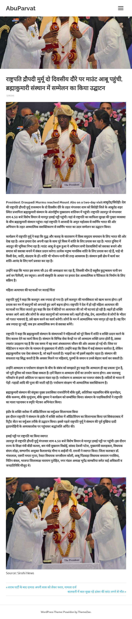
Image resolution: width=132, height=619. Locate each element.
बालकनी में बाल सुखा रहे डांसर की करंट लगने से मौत (96, 591)
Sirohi (10, 95)
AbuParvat (22, 8)
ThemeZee (84, 611)
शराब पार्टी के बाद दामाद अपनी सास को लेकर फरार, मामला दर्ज (42, 587)
